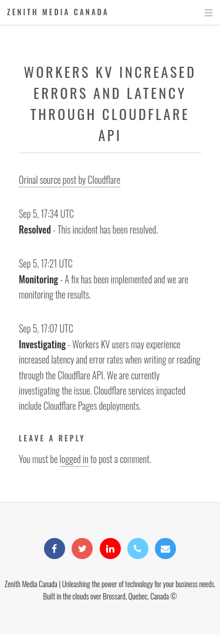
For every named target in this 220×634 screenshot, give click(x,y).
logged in (74, 459)
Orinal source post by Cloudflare (69, 180)
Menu (197, 13)
